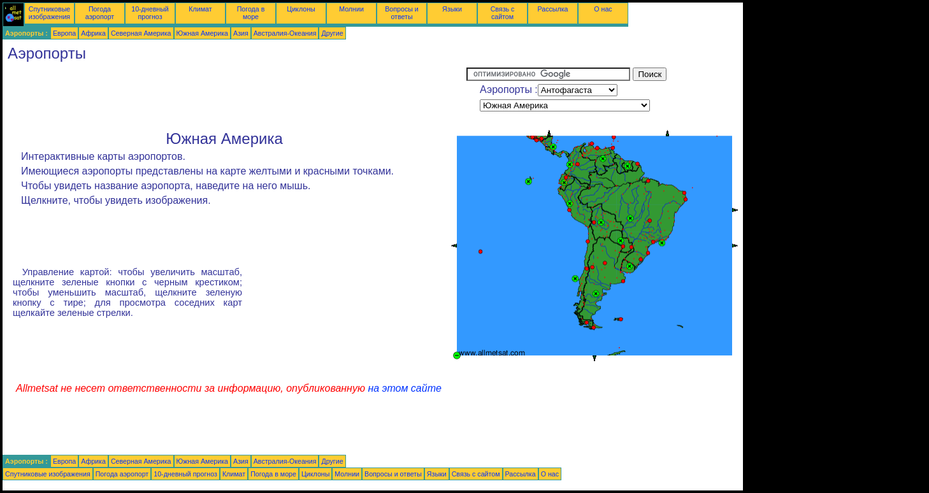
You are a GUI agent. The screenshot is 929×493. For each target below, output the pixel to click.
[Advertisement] (234, 96)
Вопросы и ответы (402, 12)
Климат (200, 9)
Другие (332, 33)
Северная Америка (141, 33)
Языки (452, 9)
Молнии (351, 9)
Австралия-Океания (285, 33)
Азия (240, 33)
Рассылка (552, 9)
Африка (93, 33)
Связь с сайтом (503, 12)
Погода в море (251, 12)
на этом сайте (405, 388)
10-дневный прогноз (150, 12)
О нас (603, 9)
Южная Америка (202, 33)
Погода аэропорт (100, 12)
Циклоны (301, 9)
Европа (64, 33)
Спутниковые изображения (49, 12)
